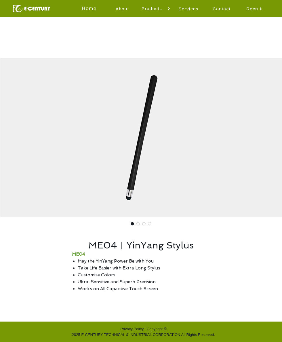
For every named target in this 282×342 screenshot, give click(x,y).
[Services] (189, 8)
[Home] (89, 8)
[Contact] (222, 8)
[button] (156, 8)
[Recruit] (255, 8)
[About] (122, 8)
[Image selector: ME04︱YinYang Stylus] (132, 224)
